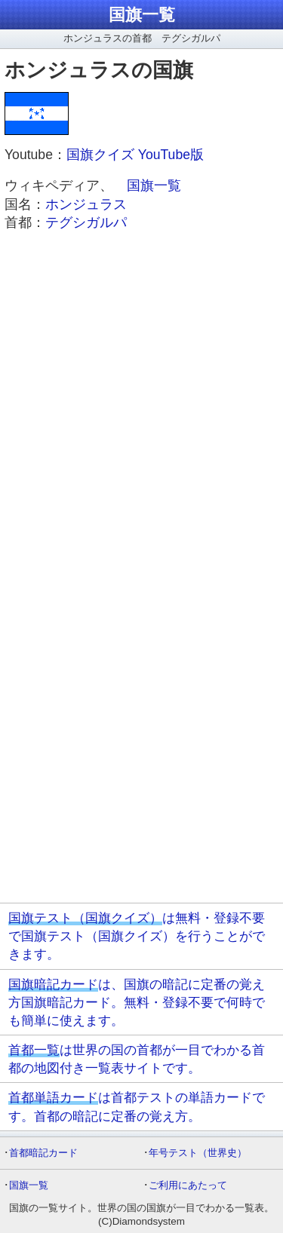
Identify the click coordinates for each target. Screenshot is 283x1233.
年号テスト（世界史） (198, 1152)
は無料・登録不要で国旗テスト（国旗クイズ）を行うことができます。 (136, 936)
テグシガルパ (86, 222)
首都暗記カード (43, 1152)
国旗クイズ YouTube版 (135, 154)
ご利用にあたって (188, 1185)
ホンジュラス (86, 204)
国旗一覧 (142, 14)
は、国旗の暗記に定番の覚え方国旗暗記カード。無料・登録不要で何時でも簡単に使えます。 (136, 1002)
